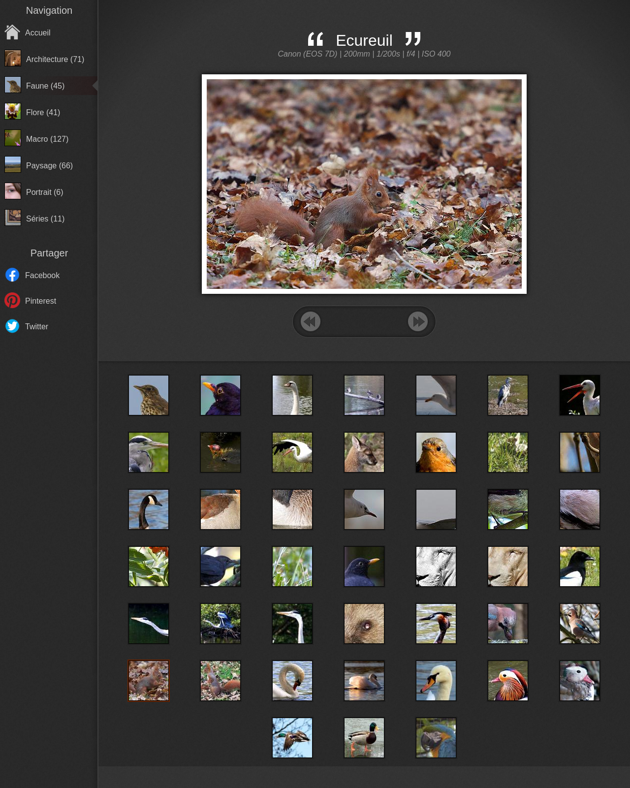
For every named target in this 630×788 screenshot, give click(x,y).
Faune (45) (45, 86)
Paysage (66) (49, 165)
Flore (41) (43, 112)
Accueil (38, 33)
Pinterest (40, 301)
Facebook (42, 275)
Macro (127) (47, 139)
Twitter (36, 326)
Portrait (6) (44, 192)
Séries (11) (45, 219)
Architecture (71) (55, 59)
